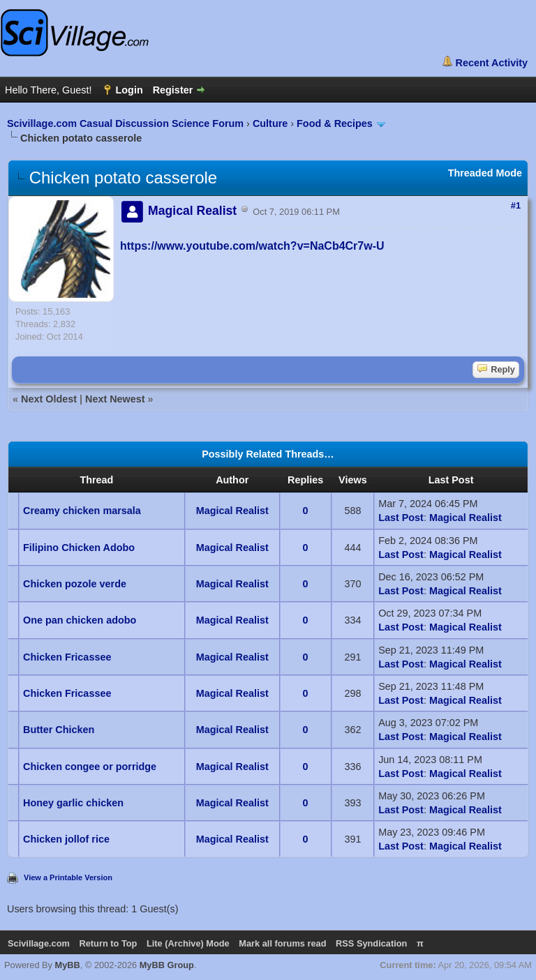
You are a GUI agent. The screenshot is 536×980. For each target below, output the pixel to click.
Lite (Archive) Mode (188, 943)
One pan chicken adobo (79, 620)
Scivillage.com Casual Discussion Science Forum (125, 123)
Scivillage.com (39, 943)
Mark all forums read (282, 943)
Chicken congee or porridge (89, 766)
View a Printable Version (68, 877)
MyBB (67, 965)
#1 (516, 205)
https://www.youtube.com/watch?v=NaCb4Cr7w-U (252, 246)
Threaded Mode (485, 173)
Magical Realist (232, 510)
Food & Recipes (335, 123)
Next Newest (115, 399)
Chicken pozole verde (74, 583)
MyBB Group (167, 965)
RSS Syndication (371, 943)
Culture (270, 123)
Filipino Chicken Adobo (79, 547)
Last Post (401, 517)
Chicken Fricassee (67, 657)
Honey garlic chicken (73, 802)
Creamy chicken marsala (82, 510)
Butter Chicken (58, 729)
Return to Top (108, 943)
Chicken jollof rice (66, 839)
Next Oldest (49, 399)
